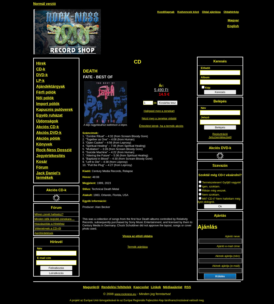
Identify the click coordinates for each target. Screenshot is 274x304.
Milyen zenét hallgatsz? (48, 214)
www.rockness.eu (125, 294)
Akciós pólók (48, 138)
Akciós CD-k (47, 127)
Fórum (42, 167)
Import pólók (48, 104)
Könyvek (44, 144)
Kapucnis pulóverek (54, 109)
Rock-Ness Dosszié (54, 150)
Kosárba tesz (167, 102)
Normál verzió (44, 4)
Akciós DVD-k (48, 132)
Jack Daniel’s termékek (48, 175)
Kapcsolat (141, 287)
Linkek (156, 287)
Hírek (41, 63)
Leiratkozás (56, 273)
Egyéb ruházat (49, 115)
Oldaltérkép (231, 11)
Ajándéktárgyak (50, 86)
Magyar (233, 20)
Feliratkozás (56, 268)
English (233, 26)
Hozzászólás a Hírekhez (49, 223)
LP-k (40, 81)
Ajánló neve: (232, 236)
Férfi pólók (46, 92)
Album (205, 77)
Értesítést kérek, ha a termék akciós (161, 126)
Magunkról (91, 287)
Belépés (220, 127)
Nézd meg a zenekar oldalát (159, 118)
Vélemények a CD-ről (47, 228)
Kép (206, 87)
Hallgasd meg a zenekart (159, 111)
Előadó (205, 68)
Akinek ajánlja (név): (227, 256)
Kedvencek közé (188, 11)
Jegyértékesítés (50, 156)
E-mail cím (44, 258)
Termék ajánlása (137, 246)
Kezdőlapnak (165, 11)
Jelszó (205, 117)
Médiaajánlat (172, 287)
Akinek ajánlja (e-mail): (226, 265)
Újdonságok (47, 121)
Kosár (41, 161)
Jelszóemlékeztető (220, 137)
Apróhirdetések (43, 233)
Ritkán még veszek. (212, 190)
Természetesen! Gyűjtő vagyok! (220, 182)
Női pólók (45, 98)
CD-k (40, 69)
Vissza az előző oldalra (137, 236)
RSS (187, 287)
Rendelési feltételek (116, 287)
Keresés (220, 92)
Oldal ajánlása (211, 11)
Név (39, 248)
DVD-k (42, 75)
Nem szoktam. (209, 194)
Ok (220, 206)
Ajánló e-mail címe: (228, 246)
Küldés (220, 276)
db (154, 102)
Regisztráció (220, 134)
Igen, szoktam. (209, 186)
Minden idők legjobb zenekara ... (54, 219)
